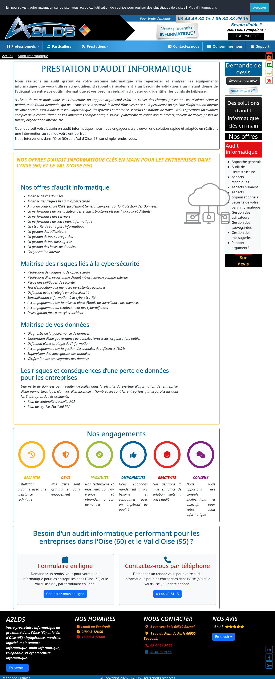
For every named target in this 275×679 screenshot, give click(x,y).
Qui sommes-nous (224, 46)
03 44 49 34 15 (167, 593)
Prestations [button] (93, 46)
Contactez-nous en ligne (65, 593)
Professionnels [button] (21, 46)
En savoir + (17, 668)
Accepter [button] (259, 7)
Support (259, 46)
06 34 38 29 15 (158, 652)
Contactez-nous (182, 46)
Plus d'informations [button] (203, 7)
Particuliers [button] (58, 46)
